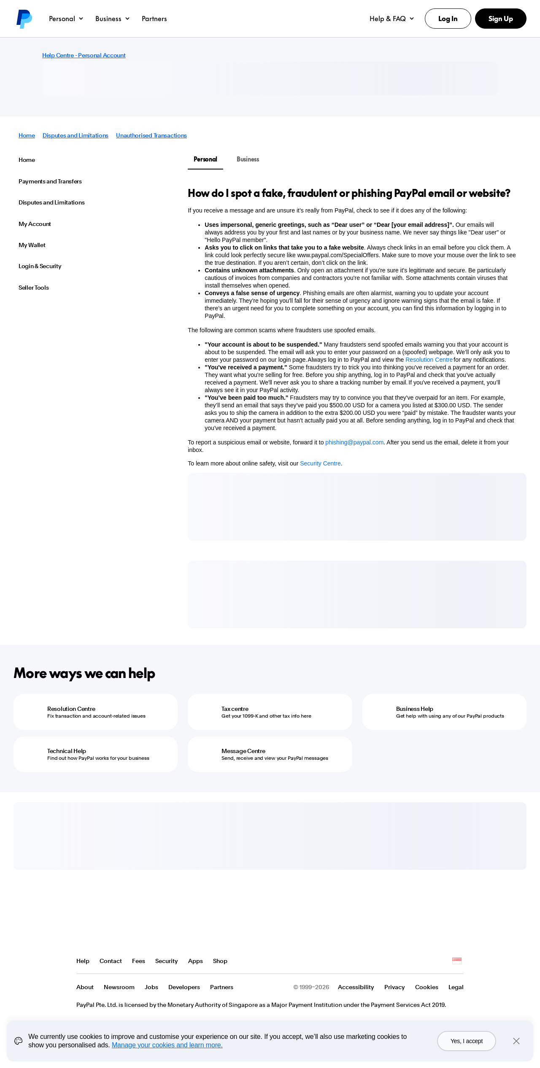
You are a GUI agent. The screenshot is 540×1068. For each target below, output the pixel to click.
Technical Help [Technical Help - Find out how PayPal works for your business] (66, 751)
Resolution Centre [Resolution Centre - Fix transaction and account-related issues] (71, 708)
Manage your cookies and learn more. (167, 1045)
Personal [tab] (205, 159)
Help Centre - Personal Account (84, 55)
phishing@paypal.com (354, 442)
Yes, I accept (467, 1041)
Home (27, 135)
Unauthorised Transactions (151, 135)
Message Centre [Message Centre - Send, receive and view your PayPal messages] (243, 751)
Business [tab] (248, 159)
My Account (35, 224)
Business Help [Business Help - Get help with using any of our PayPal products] (414, 708)
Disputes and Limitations (75, 135)
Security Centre (320, 463)
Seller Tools (34, 287)
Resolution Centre (429, 359)
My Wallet (32, 245)
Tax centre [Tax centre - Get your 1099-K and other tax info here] (234, 708)
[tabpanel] (352, 326)
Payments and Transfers (50, 181)
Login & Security (40, 266)
